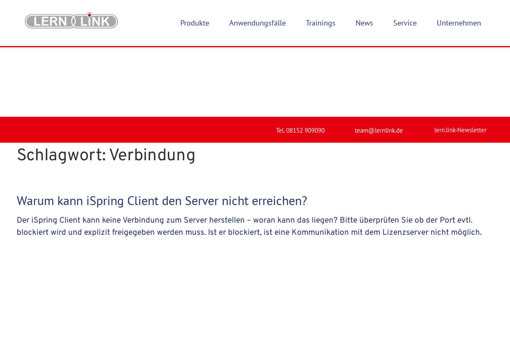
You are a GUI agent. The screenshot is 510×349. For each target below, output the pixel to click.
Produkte (174, 321)
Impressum (258, 321)
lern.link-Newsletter (460, 60)
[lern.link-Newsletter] (423, 57)
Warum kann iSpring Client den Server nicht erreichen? (162, 131)
